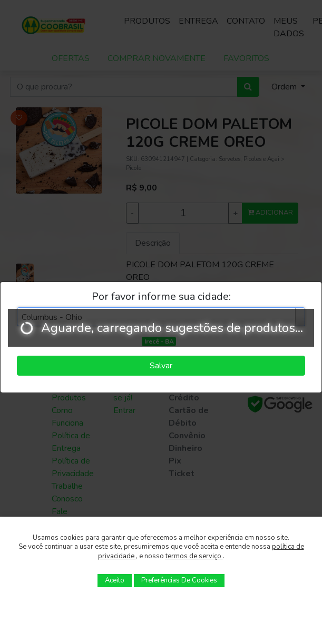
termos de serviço (194, 556)
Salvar (161, 365)
